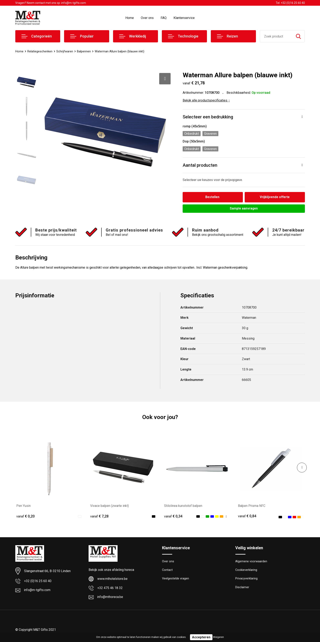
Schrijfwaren (64, 51)
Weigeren (218, 637)
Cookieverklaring (246, 570)
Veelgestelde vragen (175, 579)
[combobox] (276, 36)
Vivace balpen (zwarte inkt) (109, 506)
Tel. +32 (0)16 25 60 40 (290, 2)
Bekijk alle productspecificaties (206, 100)
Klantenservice (184, 18)
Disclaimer (242, 588)
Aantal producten (200, 165)
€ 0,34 (173, 516)
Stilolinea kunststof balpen (183, 506)
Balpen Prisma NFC (252, 506)
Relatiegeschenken (39, 51)
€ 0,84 (247, 516)
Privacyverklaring (246, 579)
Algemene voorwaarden (251, 562)
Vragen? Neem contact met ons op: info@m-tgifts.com (50, 2)
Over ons (147, 18)
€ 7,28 (99, 516)
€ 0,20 (25, 516)
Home (129, 18)
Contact (167, 570)
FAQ (164, 18)
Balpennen (84, 51)
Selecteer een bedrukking (208, 116)
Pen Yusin (23, 506)
